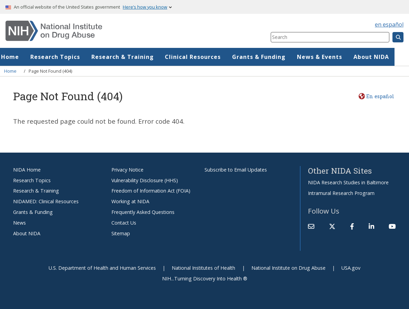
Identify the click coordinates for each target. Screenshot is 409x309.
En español (380, 96)
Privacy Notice (127, 169)
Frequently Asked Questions (142, 212)
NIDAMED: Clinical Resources (46, 201)
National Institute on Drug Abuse (288, 268)
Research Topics (69, 57)
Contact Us (123, 222)
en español (389, 24)
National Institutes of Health (203, 268)
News (19, 222)
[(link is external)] (332, 226)
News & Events (334, 57)
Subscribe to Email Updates (235, 169)
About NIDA (385, 57)
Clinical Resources (207, 57)
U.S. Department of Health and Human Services (102, 268)
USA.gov (350, 268)
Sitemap (120, 233)
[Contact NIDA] (311, 226)
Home (24, 57)
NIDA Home (27, 169)
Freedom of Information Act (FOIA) (150, 190)
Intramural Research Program (341, 193)
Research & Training (137, 57)
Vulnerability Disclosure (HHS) (144, 180)
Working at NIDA (130, 201)
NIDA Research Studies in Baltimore (348, 182)
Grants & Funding (273, 57)
